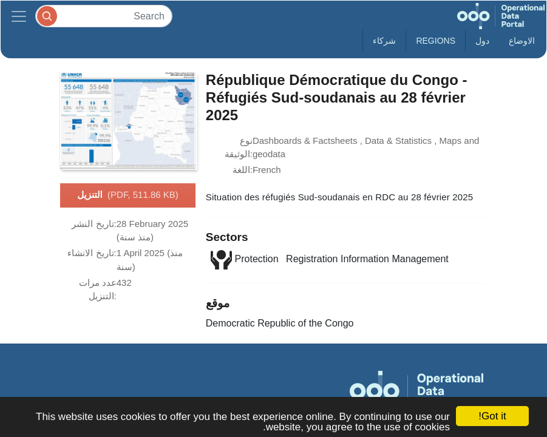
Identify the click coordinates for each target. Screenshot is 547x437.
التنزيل (127, 195)
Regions (435, 41)
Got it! (492, 416)
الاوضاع (522, 41)
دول (482, 41)
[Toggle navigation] (18, 16)
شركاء (384, 41)
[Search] (103, 16)
